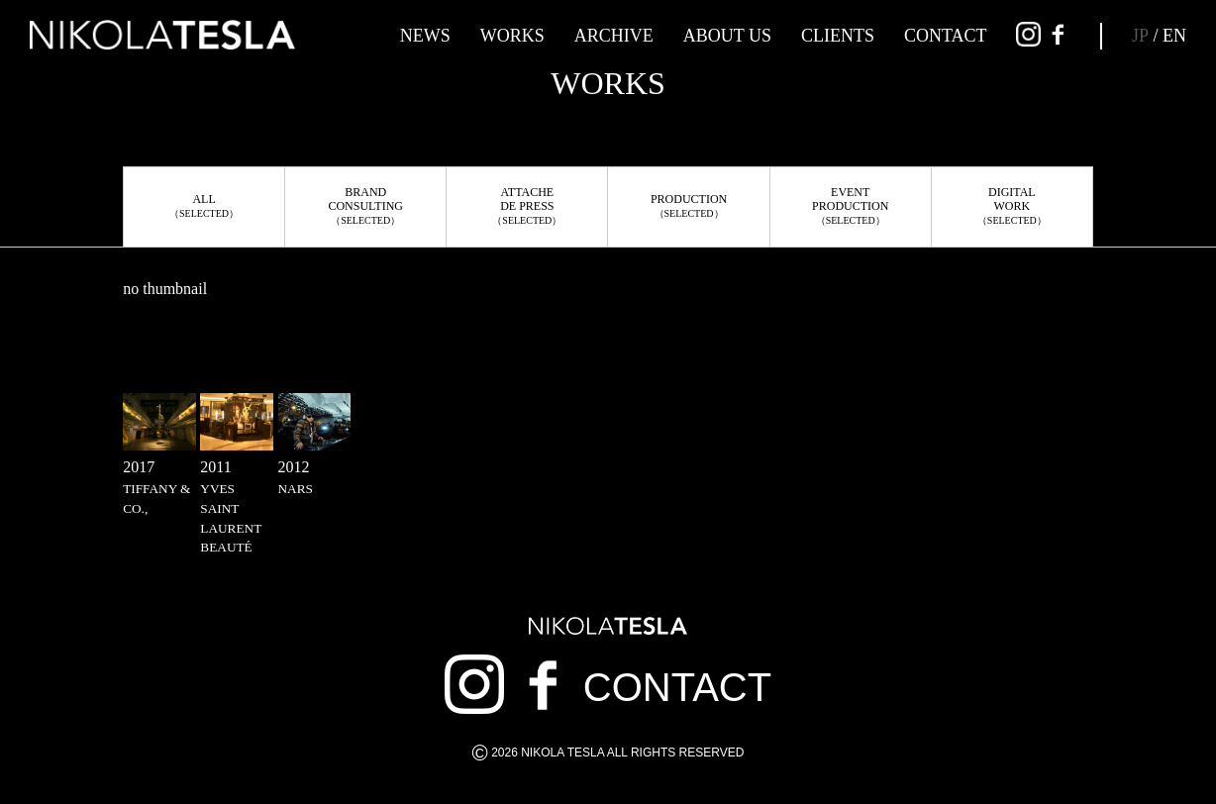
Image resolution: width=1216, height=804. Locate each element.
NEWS (425, 36)
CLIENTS (837, 36)
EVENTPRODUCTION (850, 205)
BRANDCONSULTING (365, 205)
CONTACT (945, 36)
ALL (204, 205)
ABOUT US (727, 36)
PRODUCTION (689, 205)
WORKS (512, 36)
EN (1174, 36)
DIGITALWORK (1012, 205)
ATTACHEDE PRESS (526, 205)
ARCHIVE (614, 36)
